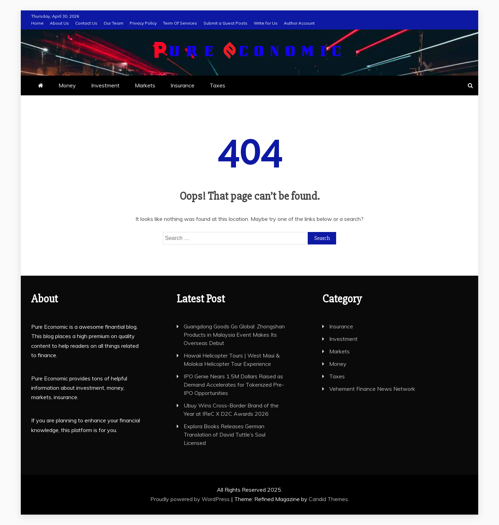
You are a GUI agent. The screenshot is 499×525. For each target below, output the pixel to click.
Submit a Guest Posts (225, 23)
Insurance (182, 85)
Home (37, 23)
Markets (145, 85)
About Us (59, 23)
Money (67, 85)
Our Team (113, 23)
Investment (105, 85)
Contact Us (86, 23)
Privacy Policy (143, 23)
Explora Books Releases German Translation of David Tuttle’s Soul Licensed (224, 434)
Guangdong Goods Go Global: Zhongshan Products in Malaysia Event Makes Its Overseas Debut (234, 334)
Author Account (299, 23)
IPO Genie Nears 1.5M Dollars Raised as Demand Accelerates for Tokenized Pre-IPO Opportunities (234, 384)
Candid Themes (328, 499)
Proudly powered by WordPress (190, 499)
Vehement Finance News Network (372, 388)
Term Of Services (180, 23)
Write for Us (266, 23)
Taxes (217, 85)
